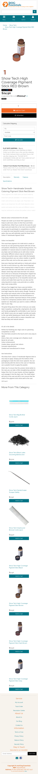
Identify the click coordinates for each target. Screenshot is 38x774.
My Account (19, 702)
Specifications (7, 181)
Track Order (19, 706)
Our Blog (19, 721)
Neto (25, 771)
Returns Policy (19, 740)
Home (5, 25)
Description (6, 177)
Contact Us (19, 725)
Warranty (16, 177)
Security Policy (19, 744)
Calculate (19, 140)
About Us (19, 717)
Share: (7, 90)
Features (25, 177)
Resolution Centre (19, 710)
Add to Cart (19, 110)
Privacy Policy (19, 736)
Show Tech (12, 25)
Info (27, 96)
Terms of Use (19, 732)
